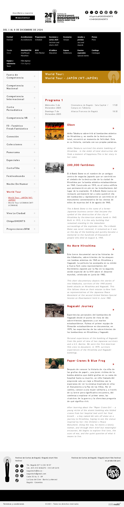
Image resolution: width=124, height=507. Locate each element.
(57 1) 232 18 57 (44, 465)
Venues (67, 38)
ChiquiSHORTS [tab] (21, 221)
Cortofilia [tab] (21, 168)
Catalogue (96, 51)
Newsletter (23, 18)
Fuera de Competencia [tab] (21, 76)
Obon (71, 124)
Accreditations (26, 38)
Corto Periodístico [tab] (21, 108)
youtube (96, 12)
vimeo (101, 12)
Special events (83, 53)
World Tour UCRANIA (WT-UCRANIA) (21, 204)
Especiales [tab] (21, 160)
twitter (91, 12)
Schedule (40, 38)
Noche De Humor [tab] (21, 184)
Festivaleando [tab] (21, 176)
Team (11, 63)
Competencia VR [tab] (21, 118)
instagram (111, 12)
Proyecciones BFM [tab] (21, 229)
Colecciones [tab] (21, 145)
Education (53, 51)
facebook (86, 12)
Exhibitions (67, 51)
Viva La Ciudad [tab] (21, 213)
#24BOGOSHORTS (98, 19)
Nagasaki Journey (80, 306)
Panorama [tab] (21, 152)
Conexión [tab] (21, 137)
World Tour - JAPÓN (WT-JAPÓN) (20, 198)
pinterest (106, 12)
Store (9, 51)
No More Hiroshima (81, 245)
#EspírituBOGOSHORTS (101, 17)
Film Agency (25, 62)
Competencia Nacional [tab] (21, 87)
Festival (10, 38)
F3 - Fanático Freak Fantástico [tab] (21, 127)
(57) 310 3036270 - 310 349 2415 (45, 468)
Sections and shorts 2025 (54, 41)
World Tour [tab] (21, 192)
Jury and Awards (81, 41)
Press (94, 38)
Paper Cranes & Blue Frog (86, 360)
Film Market (40, 51)
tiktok (115, 12)
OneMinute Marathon (26, 53)
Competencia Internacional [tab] (21, 98)
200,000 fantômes (80, 165)
